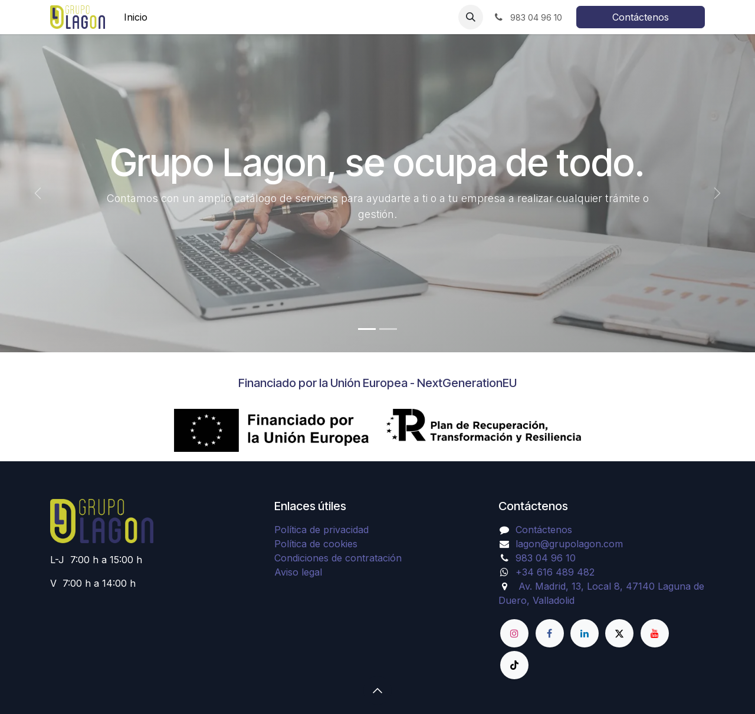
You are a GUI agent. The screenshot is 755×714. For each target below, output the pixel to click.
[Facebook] (550, 633)
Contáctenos (640, 17)
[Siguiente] (717, 193)
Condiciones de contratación (338, 558)
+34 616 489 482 (555, 572)
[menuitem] (135, 17)
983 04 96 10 (546, 558)
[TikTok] (514, 665)
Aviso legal (298, 572)
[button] (470, 17)
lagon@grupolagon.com (569, 544)
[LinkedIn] (584, 633)
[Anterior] (38, 193)
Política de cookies (315, 544)
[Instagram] (514, 633)
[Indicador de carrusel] (367, 329)
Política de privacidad (321, 530)
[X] (619, 633)
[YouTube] (655, 633)
